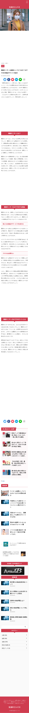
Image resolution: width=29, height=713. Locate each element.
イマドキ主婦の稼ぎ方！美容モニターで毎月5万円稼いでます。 (18, 532)
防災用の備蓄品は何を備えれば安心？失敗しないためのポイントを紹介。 (19, 454)
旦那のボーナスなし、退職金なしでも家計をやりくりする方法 (18, 515)
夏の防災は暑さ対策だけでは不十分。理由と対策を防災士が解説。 (19, 472)
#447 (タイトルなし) (19, 692)
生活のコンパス (14, 7)
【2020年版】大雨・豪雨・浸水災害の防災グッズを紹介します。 (19, 463)
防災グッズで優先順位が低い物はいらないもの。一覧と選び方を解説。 (19, 435)
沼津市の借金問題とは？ (17, 600)
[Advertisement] (14, 46)
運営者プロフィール (15, 690)
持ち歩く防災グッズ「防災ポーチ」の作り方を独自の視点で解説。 (19, 444)
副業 (3, 481)
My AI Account (10, 692)
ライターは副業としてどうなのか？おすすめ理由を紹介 (18, 493)
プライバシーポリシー (8, 689)
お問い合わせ (17, 689)
